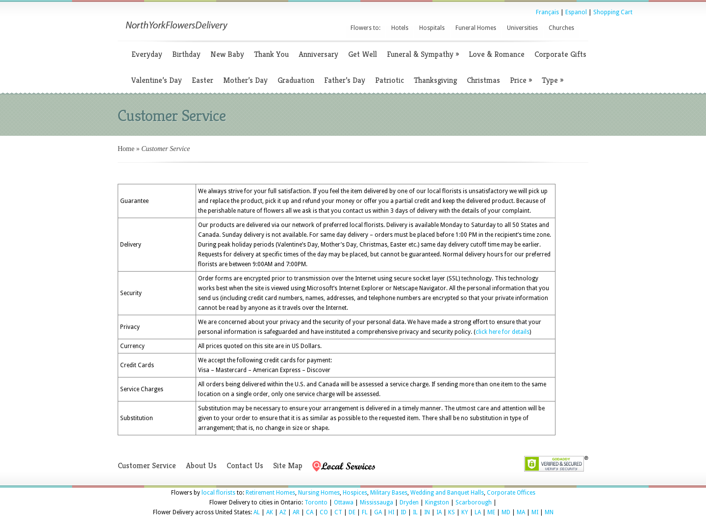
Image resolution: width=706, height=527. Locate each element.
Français (547, 12)
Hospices (355, 492)
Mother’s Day (245, 80)
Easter (202, 80)
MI (534, 512)
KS (451, 512)
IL (415, 512)
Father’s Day (344, 80)
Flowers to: (365, 28)
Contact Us (245, 465)
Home (126, 148)
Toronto (316, 502)
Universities (522, 28)
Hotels (399, 28)
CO (324, 512)
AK (269, 512)
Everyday (146, 54)
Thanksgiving (435, 80)
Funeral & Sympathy (423, 54)
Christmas (483, 80)
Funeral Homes (475, 28)
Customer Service (147, 465)
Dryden (409, 502)
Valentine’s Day (156, 80)
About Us (201, 465)
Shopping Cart (612, 12)
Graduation (295, 80)
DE (352, 512)
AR (296, 512)
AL (256, 512)
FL (365, 512)
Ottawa (343, 502)
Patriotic (389, 80)
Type (552, 80)
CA (309, 512)
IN (427, 512)
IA (439, 512)
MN (549, 512)
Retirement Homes (270, 492)
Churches (561, 28)
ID (403, 512)
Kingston (437, 502)
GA (378, 512)
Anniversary (318, 54)
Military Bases (388, 492)
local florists (218, 492)
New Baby (227, 54)
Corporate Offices (511, 492)
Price (521, 80)
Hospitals (432, 28)
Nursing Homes (319, 492)
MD (506, 512)
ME (491, 512)
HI (391, 512)
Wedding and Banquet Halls (447, 492)
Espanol (576, 12)
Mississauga (376, 502)
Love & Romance (497, 54)
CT (338, 512)
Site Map (288, 465)
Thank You (271, 54)
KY (464, 512)
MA (521, 512)
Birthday (186, 54)
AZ (282, 512)
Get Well (362, 54)
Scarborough (473, 502)
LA (478, 512)
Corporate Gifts (560, 54)
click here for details (503, 331)
